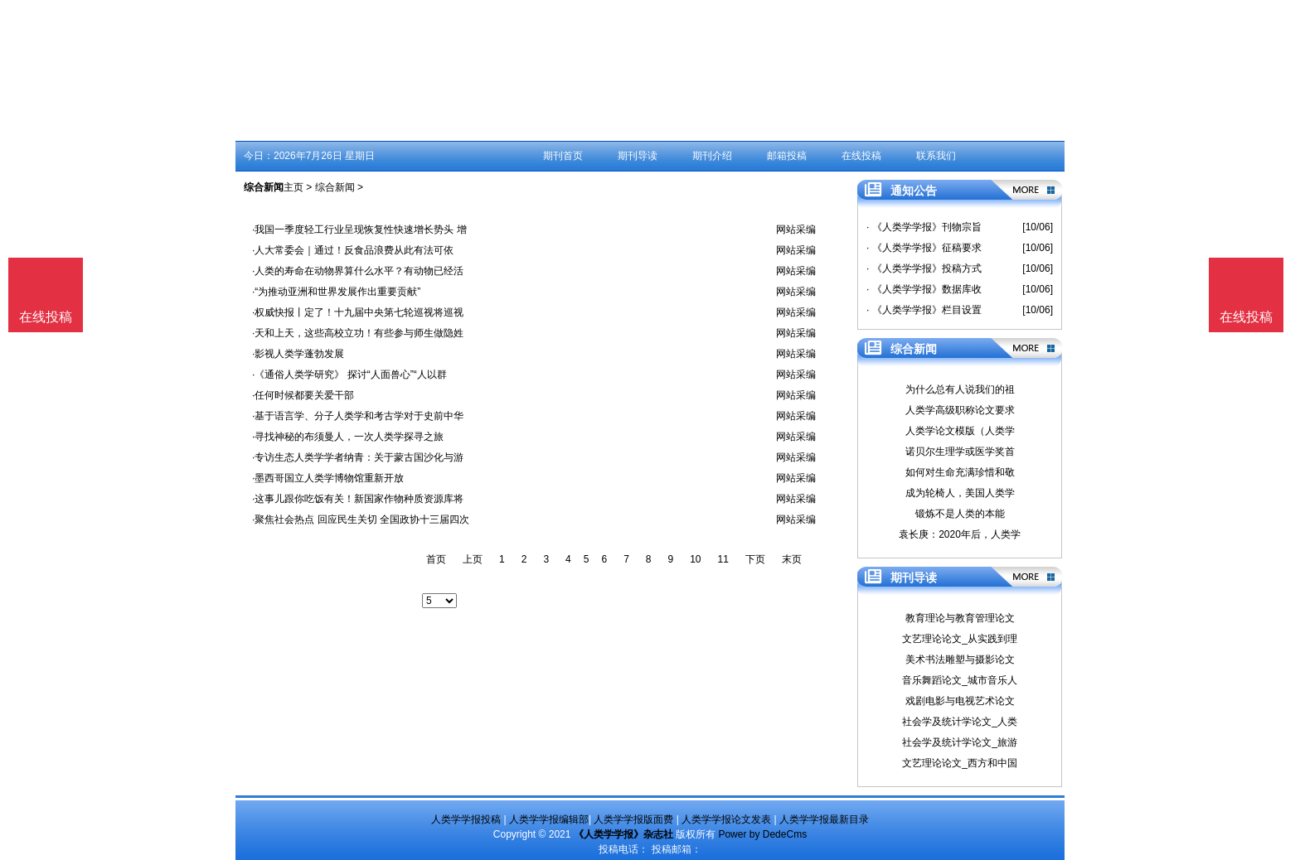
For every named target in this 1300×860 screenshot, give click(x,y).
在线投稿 (861, 156)
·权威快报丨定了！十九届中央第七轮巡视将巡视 (357, 312)
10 (695, 559)
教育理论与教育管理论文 (960, 618)
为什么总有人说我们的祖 (960, 389)
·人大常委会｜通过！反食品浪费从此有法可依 (353, 250)
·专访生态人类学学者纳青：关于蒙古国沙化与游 (357, 457)
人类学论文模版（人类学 (960, 431)
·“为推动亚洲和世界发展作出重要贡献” (336, 291)
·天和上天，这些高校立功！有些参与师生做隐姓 (357, 333)
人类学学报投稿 (466, 819)
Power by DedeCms (762, 834)
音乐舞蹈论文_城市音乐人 (959, 680)
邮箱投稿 (787, 156)
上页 (473, 559)
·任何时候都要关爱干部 (303, 395)
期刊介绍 (712, 156)
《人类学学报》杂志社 (623, 834)
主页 (293, 187)
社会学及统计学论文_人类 (959, 721)
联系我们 (936, 156)
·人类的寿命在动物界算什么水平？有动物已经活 (357, 271)
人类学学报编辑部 (549, 819)
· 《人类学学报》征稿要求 (924, 248)
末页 (792, 559)
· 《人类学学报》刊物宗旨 (924, 227)
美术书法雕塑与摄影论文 (960, 659)
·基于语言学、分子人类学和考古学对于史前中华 (357, 416)
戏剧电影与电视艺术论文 (960, 701)
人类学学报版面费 (633, 819)
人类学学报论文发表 (726, 819)
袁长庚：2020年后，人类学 (960, 534)
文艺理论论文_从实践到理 (959, 639)
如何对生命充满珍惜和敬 (960, 472)
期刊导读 (637, 156)
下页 (755, 559)
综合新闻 (335, 187)
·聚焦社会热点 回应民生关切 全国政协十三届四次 (360, 519)
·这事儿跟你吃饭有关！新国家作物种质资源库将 (357, 499)
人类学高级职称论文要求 (960, 410)
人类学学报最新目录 (824, 819)
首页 (436, 559)
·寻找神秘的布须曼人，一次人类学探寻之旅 (348, 436)
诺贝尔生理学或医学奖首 (960, 451)
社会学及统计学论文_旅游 (959, 742)
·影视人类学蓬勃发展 (298, 354)
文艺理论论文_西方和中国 (959, 763)
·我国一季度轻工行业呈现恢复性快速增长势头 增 (359, 229)
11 (723, 559)
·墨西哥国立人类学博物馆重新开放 (328, 478)
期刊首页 (563, 156)
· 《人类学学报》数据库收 (924, 289)
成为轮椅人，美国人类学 (960, 493)
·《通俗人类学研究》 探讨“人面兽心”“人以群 (349, 374)
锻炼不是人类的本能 (960, 513)
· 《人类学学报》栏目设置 (924, 310)
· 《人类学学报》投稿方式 (924, 268)
